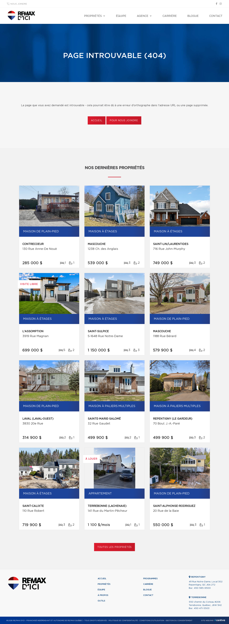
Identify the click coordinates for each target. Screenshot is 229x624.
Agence (142, 16)
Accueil (96, 120)
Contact (215, 16)
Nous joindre (18, 4)
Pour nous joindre (124, 120)
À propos (103, 595)
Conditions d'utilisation (151, 620)
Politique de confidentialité (123, 620)
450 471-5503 (201, 608)
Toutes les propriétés (114, 547)
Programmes (150, 579)
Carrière (170, 16)
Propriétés (93, 16)
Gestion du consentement (179, 620)
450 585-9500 (202, 588)
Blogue (193, 16)
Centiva (220, 620)
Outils (101, 601)
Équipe (121, 16)
